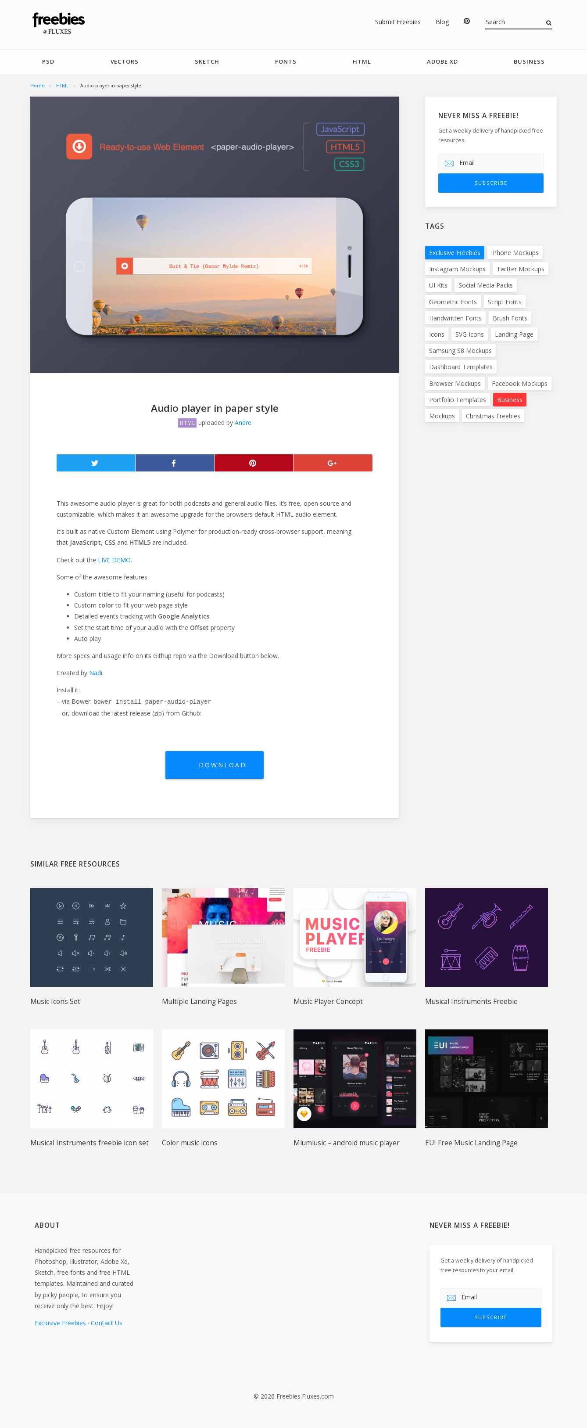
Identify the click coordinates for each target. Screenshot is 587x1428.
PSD (48, 62)
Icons (436, 335)
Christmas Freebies (493, 416)
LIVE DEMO (114, 560)
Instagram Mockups (457, 269)
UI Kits (438, 285)
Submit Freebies (398, 22)
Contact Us (106, 1323)
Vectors (124, 62)
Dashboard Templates (461, 367)
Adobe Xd (442, 62)
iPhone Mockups (515, 253)
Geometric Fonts (453, 302)
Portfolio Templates (457, 400)
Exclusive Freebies (454, 253)
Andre (243, 423)
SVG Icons (469, 335)
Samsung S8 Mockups (460, 351)
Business (529, 62)
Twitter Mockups (520, 269)
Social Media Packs (485, 285)
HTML (361, 62)
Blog (442, 22)
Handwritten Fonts (455, 318)
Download (223, 765)
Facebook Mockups (520, 383)
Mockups (442, 416)
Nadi (95, 673)
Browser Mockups (455, 383)
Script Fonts (505, 302)
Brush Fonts (510, 318)
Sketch (207, 62)
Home (37, 86)
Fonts (286, 62)
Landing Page (514, 335)
